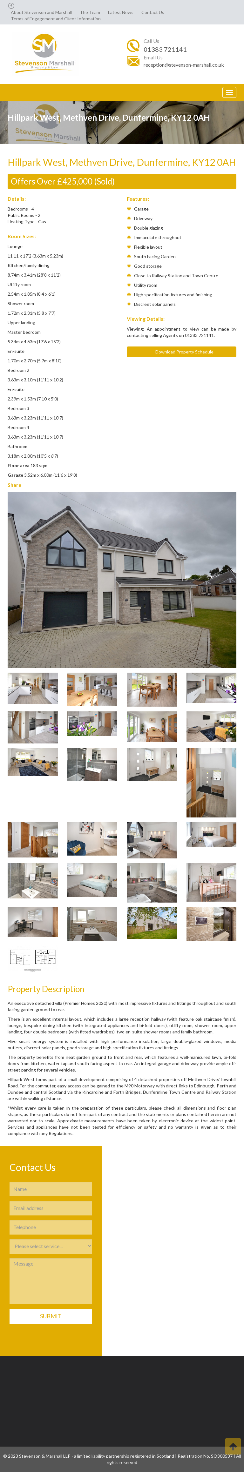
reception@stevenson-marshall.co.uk (184, 65)
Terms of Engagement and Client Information (56, 18)
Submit (51, 1316)
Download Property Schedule (182, 351)
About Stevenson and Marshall (41, 12)
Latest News (120, 12)
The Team (90, 12)
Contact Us (152, 12)
